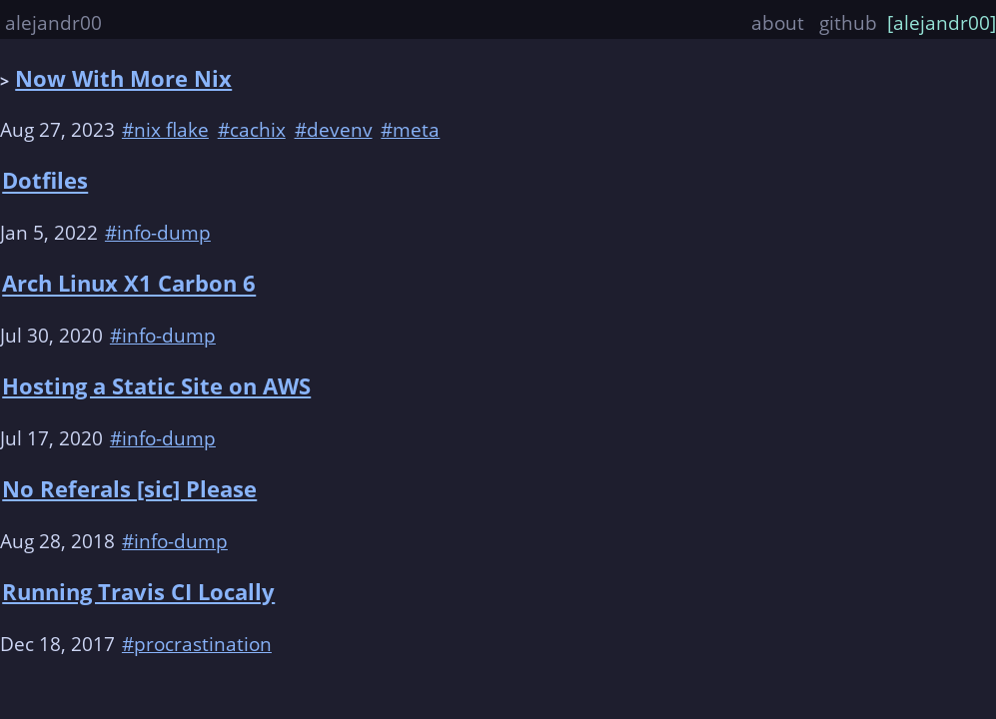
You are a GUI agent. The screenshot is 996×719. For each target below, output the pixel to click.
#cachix (252, 129)
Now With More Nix (123, 78)
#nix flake (165, 129)
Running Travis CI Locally (138, 591)
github (848, 22)
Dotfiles (45, 181)
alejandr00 (53, 22)
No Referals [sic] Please (129, 488)
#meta (410, 129)
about (780, 22)
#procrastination (197, 643)
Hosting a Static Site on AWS (156, 385)
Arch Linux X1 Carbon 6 (129, 284)
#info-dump (158, 232)
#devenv (334, 129)
